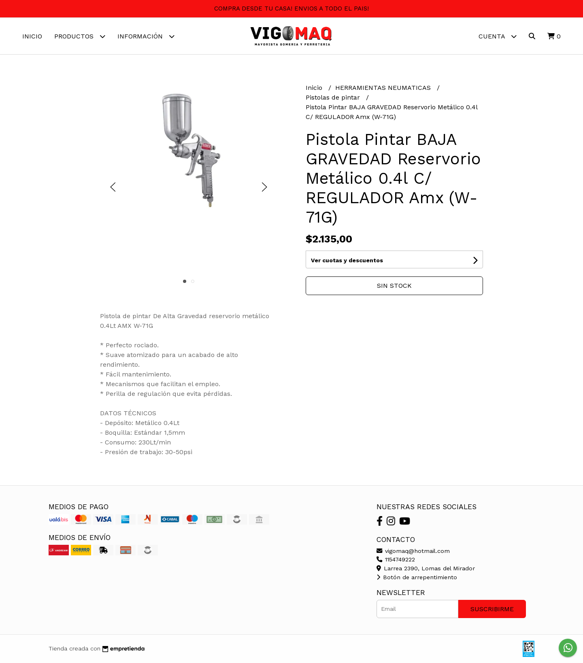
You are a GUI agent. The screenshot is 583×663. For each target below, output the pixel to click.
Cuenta (498, 36)
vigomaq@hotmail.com (413, 551)
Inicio (32, 36)
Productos (79, 36)
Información (145, 36)
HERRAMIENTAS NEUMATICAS (384, 87)
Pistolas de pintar (334, 97)
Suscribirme (492, 609)
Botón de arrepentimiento (417, 577)
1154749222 (396, 559)
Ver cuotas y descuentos (347, 260)
